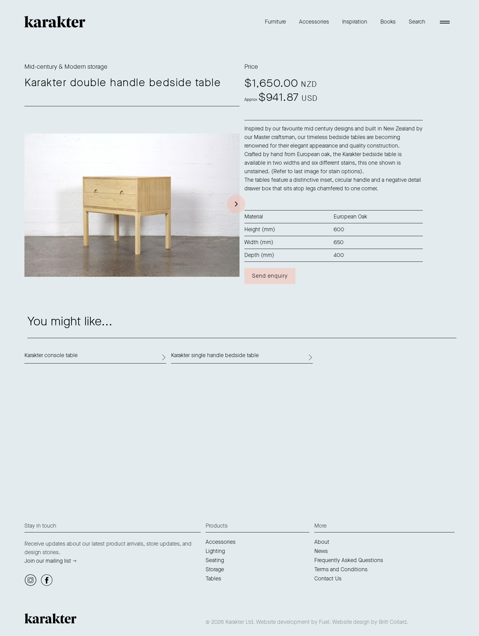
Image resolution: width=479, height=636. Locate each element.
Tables (213, 578)
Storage (215, 569)
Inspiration (354, 21)
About (321, 542)
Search (417, 21)
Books (388, 21)
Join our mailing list (47, 561)
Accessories (314, 21)
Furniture (275, 21)
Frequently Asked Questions (348, 560)
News (321, 551)
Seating (215, 560)
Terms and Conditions (340, 569)
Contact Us (328, 578)
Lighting (215, 551)
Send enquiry (270, 276)
